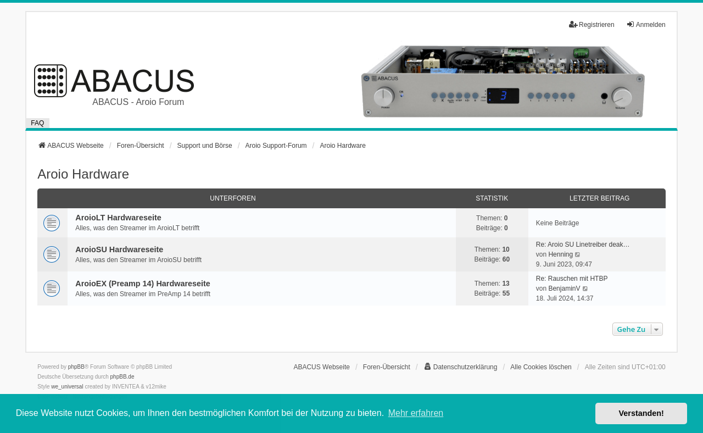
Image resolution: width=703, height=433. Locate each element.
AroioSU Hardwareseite (119, 249)
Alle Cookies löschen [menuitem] (540, 367)
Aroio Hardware (83, 173)
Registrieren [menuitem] (592, 24)
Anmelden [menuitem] (646, 24)
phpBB (76, 367)
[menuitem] (460, 367)
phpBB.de (122, 377)
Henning (560, 254)
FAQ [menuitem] (37, 123)
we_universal (67, 387)
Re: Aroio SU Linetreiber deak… (583, 244)
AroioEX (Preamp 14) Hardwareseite (142, 283)
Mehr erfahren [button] (416, 413)
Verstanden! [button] (641, 413)
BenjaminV (564, 288)
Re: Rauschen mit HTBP (572, 278)
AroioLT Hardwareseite (118, 217)
